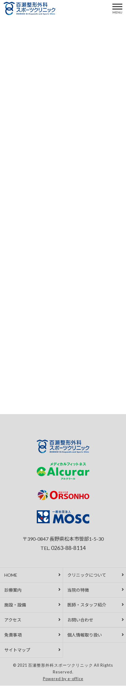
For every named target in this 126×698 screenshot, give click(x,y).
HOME (10, 575)
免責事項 (13, 634)
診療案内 (13, 590)
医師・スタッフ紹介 (86, 604)
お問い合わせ (80, 619)
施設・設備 (15, 604)
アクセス (12, 619)
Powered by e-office (63, 678)
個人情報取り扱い (84, 634)
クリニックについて (86, 575)
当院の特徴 (78, 590)
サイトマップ (17, 650)
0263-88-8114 (68, 547)
